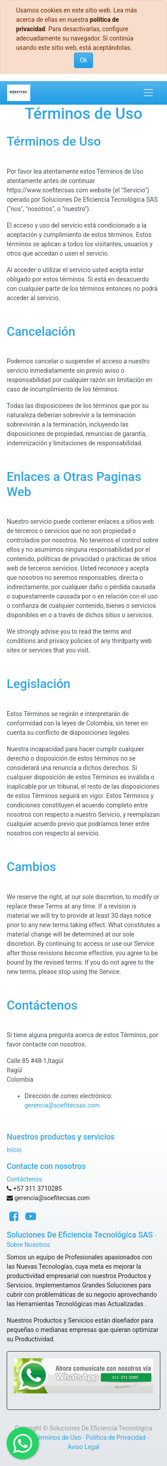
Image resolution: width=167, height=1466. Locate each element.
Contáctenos (24, 1179)
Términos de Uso (57, 1437)
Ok (83, 60)
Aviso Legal (84, 1446)
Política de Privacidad (116, 1437)
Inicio (14, 1149)
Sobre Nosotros (28, 1244)
